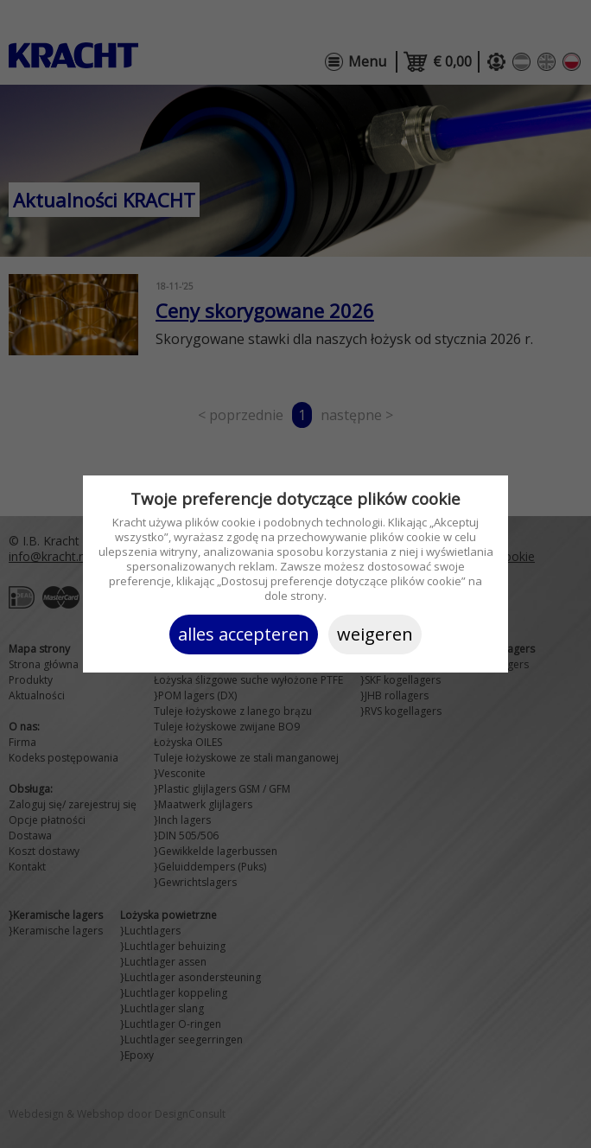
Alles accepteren (243, 634)
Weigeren (375, 634)
